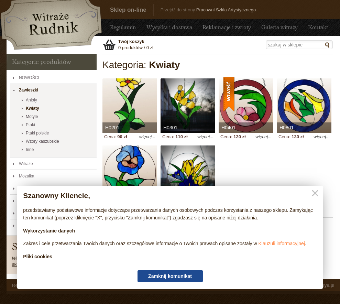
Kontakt (318, 27)
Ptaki (30, 124)
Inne (30, 149)
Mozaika (26, 176)
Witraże (26, 163)
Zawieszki (28, 90)
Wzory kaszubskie (42, 141)
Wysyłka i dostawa (169, 27)
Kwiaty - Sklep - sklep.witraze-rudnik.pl (51, 25)
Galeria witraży (279, 27)
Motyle (32, 116)
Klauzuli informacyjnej (282, 243)
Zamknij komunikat (170, 276)
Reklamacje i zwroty (226, 27)
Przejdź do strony (208, 9)
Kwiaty (32, 108)
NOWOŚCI (29, 77)
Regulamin (123, 27)
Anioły (31, 100)
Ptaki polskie (37, 133)
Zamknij (313, 193)
